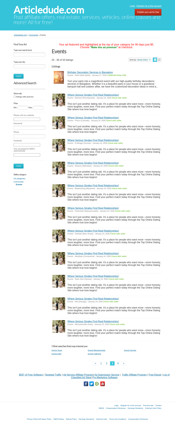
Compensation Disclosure (116, 408)
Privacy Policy (32, 419)
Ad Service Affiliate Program (78, 374)
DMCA (101, 408)
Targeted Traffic (53, 374)
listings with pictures (25, 97)
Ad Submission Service (106, 374)
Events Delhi (56, 354)
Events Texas (57, 350)
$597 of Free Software (31, 374)
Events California (94, 354)
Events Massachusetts (96, 350)
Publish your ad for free (148, 12)
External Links (101, 419)
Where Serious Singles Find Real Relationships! (93, 95)
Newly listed (142, 60)
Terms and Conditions (117, 419)
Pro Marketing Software (105, 377)
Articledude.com (49, 9)
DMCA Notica (58, 419)
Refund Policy (71, 419)
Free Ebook (155, 374)
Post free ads (148, 405)
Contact (158, 405)
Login (132, 6)
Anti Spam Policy (44, 419)
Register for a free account (149, 6)
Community (19, 182)
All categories (19, 178)
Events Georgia (130, 350)
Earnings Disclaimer (135, 408)
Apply (18, 76)
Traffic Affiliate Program (134, 374)
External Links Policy (153, 408)
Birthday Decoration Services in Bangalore (90, 72)
